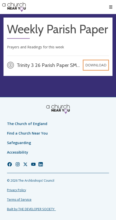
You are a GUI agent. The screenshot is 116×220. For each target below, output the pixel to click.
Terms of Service (19, 199)
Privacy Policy (16, 190)
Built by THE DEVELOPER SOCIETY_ (31, 209)
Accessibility (17, 152)
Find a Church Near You (27, 133)
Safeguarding (19, 142)
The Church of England (27, 123)
